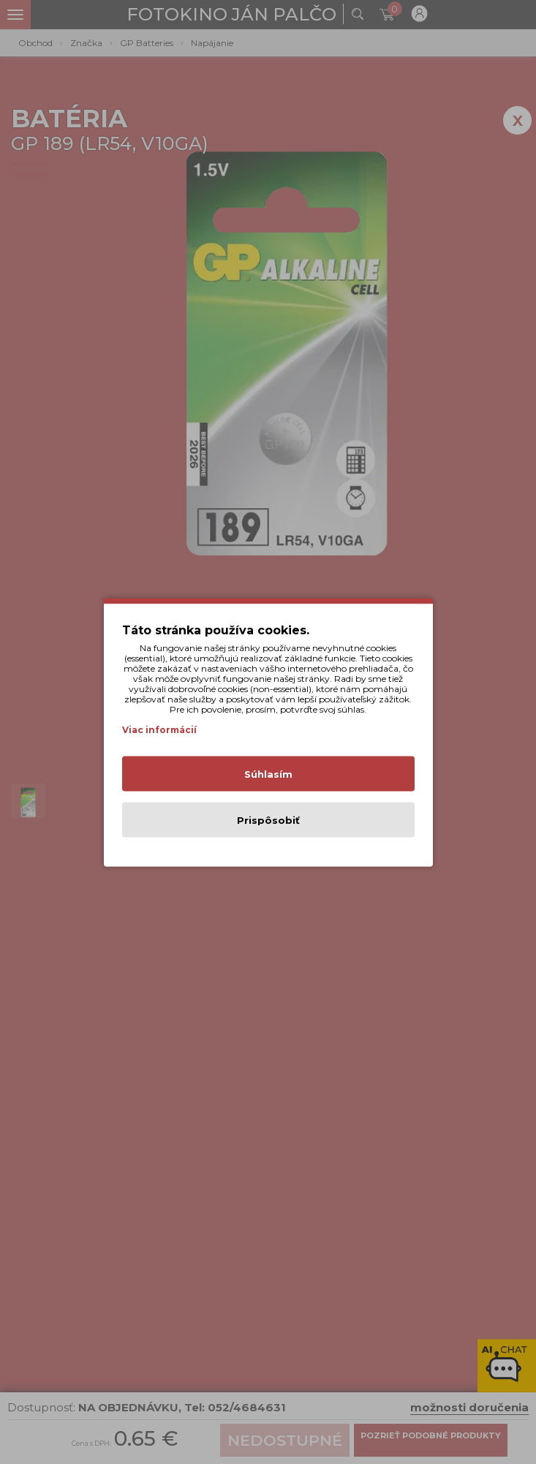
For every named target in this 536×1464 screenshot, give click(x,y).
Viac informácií (159, 729)
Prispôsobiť (268, 819)
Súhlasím (268, 773)
